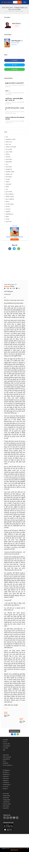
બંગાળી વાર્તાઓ (6, 801)
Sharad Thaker (16, 23)
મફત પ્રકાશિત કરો (18, 2)
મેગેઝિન (8, 154)
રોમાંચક (7, 201)
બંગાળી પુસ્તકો (6, 782)
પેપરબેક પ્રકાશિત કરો (7, 765)
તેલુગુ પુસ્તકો (5, 780)
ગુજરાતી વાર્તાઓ (6, 795)
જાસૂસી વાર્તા (9, 169)
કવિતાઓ (8, 156)
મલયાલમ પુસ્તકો (6, 784)
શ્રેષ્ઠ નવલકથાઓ (7, 757)
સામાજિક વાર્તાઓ (10, 171)
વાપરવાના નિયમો (6, 745)
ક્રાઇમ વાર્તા (8, 221)
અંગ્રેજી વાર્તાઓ (6, 799)
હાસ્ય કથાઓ (9, 152)
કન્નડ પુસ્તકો (5, 786)
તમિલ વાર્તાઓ (6, 806)
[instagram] (7, 817)
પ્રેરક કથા (8, 144)
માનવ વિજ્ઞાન (9, 176)
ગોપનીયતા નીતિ (6, 743)
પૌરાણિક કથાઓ (10, 196)
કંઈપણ (7, 219)
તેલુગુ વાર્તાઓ (6, 808)
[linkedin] (17, 817)
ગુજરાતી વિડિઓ (6, 759)
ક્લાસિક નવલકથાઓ (11, 147)
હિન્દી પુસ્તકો (6, 772)
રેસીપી (7, 186)
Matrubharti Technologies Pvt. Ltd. (18, 848)
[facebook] (4, 817)
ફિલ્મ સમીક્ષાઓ (9, 194)
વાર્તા (7, 137)
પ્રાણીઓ (8, 211)
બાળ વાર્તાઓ (9, 149)
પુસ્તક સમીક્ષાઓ (10, 199)
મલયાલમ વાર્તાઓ (7, 803)
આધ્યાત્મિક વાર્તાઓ (10, 139)
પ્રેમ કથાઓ (9, 166)
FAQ (4, 750)
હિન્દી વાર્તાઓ (6, 793)
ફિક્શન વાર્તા (9, 142)
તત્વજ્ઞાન (8, 179)
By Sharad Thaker (15, 42)
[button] (16, 2)
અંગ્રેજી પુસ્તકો (6, 770)
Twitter (14, 64)
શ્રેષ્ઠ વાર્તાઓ (6, 755)
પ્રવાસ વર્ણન (9, 159)
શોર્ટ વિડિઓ (5, 763)
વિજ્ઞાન (7, 216)
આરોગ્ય (8, 181)
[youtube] (14, 817)
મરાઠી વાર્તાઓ (6, 797)
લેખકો (4, 761)
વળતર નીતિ (5, 748)
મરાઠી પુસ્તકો (6, 776)
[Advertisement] (15, 266)
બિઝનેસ (8, 206)
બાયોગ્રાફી (8, 184)
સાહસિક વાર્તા (9, 174)
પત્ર (7, 189)
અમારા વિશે (5, 739)
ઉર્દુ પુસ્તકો (5, 788)
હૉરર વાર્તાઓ (9, 191)
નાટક (7, 164)
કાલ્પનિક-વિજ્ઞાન (10, 204)
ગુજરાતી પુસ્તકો (6, 774)
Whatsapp (15, 69)
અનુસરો (16, 25)
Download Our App (14, 731)
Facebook (14, 60)
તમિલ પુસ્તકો (6, 778)
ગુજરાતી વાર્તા (14, 44)
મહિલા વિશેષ (9, 161)
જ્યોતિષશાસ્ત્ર (9, 214)
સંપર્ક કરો (5, 741)
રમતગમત (8, 209)
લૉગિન (24, 2)
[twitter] (11, 817)
